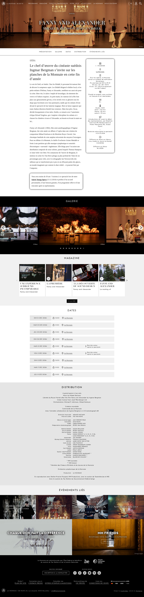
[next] (140, 227)
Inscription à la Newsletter (55, 573)
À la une (72, 301)
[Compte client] (136, 3)
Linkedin (99, 573)
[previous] (3, 227)
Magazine (43, 3)
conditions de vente (99, 583)
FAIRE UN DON (36, 541)
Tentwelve (139, 590)
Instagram (80, 573)
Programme (33, 3)
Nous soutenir (111, 3)
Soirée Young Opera (39, 180)
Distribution (80, 52)
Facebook (75, 573)
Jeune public (86, 3)
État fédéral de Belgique (86, 561)
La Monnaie (98, 3)
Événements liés (97, 52)
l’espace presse (36, 583)
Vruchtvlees (124, 590)
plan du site (20, 583)
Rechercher (140, 3)
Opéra (33, 60)
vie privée (80, 583)
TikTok (84, 573)
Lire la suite (108, 541)
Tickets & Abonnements (58, 3)
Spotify (94, 573)
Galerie (58, 52)
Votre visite (74, 3)
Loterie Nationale (99, 561)
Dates (68, 52)
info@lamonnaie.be (58, 591)
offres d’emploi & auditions (58, 583)
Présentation (45, 52)
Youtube (89, 573)
